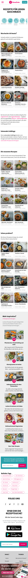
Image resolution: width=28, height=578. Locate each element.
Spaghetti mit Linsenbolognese (5, 71)
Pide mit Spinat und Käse (6, 288)
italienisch (15, 482)
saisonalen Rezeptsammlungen (10, 140)
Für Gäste (5, 482)
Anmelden (22, 465)
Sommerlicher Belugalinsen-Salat (6, 206)
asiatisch (5, 485)
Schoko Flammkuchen (6, 87)
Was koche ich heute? (21, 558)
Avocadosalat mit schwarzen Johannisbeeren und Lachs (20, 206)
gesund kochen (7, 475)
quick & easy (6, 479)
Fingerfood (14, 489)
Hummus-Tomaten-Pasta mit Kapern (6, 271)
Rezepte (7, 561)
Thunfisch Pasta (19, 70)
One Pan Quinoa (18, 53)
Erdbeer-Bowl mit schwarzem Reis (5, 172)
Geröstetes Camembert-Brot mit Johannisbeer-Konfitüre (20, 103)
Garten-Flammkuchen (20, 304)
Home (7, 558)
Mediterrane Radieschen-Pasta (5, 189)
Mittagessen (17, 479)
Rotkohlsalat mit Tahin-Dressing (21, 271)
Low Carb (5, 492)
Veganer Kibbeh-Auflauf (5, 254)
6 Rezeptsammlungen (9, 318)
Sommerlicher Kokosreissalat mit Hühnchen (19, 172)
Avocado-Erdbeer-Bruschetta (19, 189)
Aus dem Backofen (17, 492)
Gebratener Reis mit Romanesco (6, 103)
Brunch (5, 489)
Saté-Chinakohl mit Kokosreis (19, 288)
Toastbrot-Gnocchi (19, 253)
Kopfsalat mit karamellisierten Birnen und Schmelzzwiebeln (7, 304)
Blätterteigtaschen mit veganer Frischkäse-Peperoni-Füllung (6, 54)
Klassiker (15, 485)
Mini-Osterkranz (19, 222)
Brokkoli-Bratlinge (19, 87)
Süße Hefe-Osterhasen (7, 222)
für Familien (19, 475)
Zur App (25, 2)
